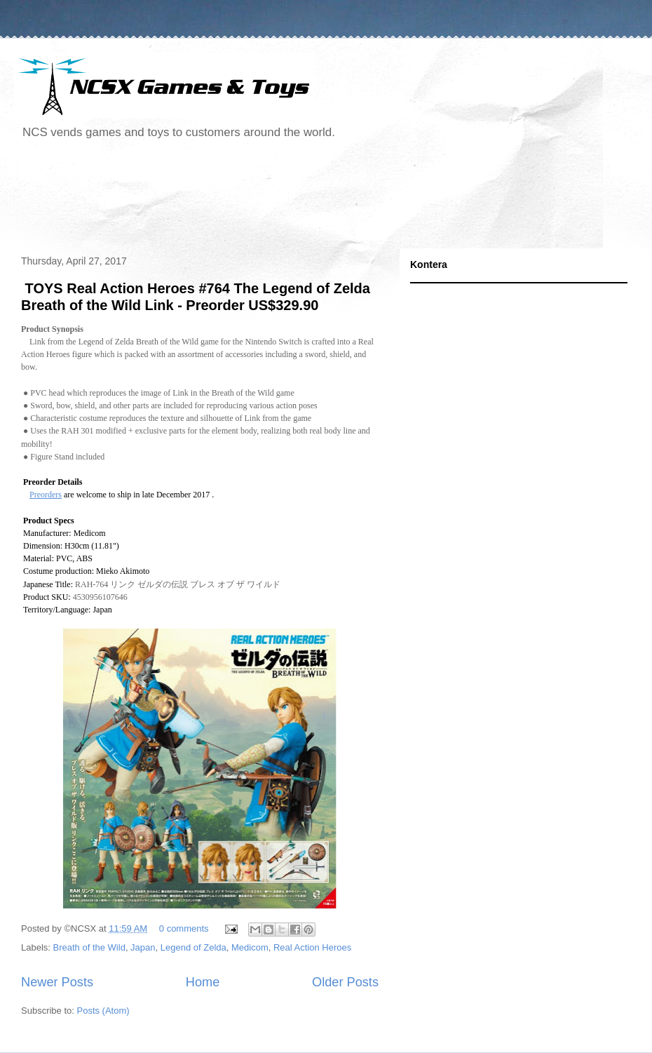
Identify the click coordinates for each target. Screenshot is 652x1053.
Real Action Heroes (312, 947)
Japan (142, 947)
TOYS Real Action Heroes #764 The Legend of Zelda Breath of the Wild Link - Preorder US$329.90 (195, 296)
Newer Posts (57, 982)
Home (203, 982)
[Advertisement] (269, 199)
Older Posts (345, 982)
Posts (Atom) (103, 1010)
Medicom (250, 947)
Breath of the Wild (89, 947)
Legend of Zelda (193, 947)
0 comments (184, 928)
